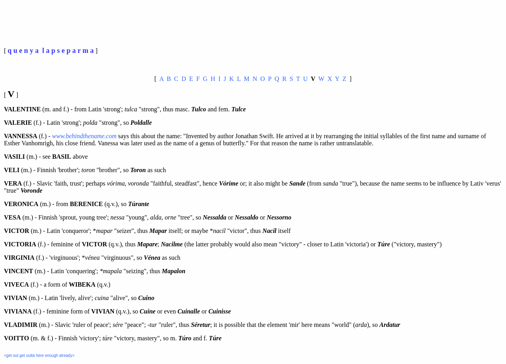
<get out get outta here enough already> (39, 355)
